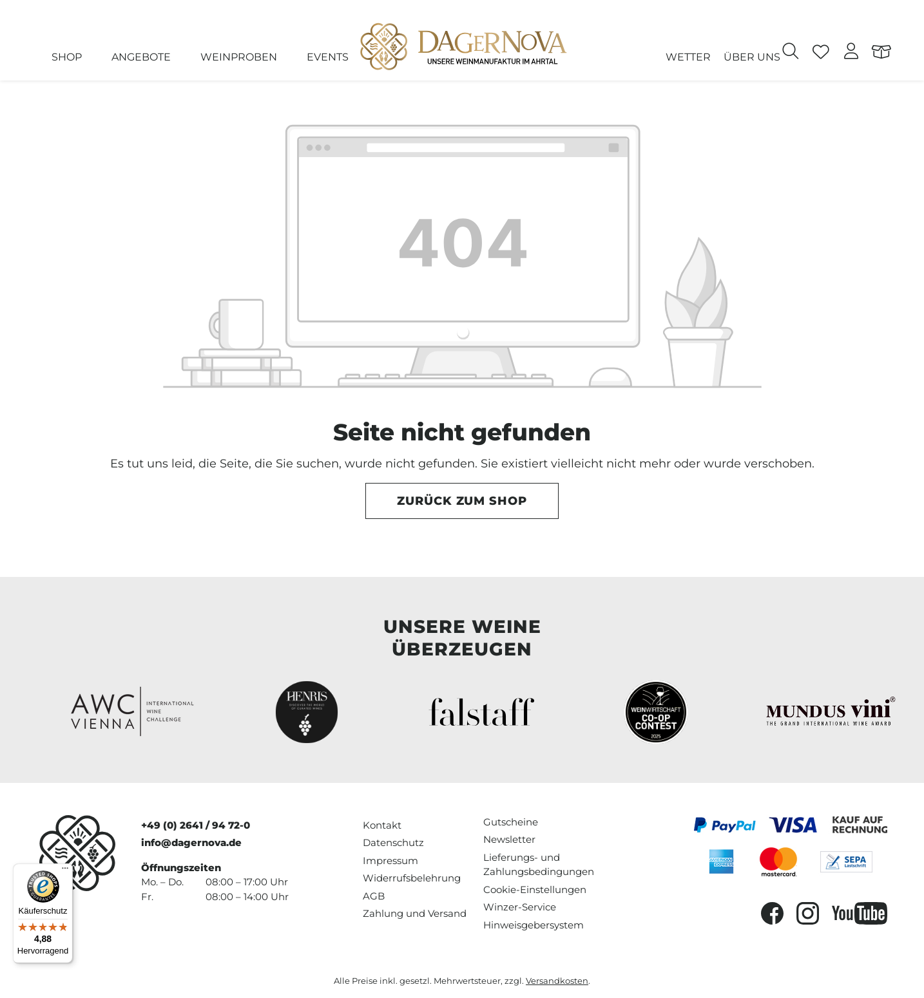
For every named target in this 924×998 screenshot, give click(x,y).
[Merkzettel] (821, 52)
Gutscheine (510, 822)
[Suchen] (791, 52)
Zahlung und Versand (415, 913)
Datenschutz (393, 842)
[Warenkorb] (882, 52)
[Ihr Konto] (851, 52)
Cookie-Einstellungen (534, 889)
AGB (374, 896)
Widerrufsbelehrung (412, 878)
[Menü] (65, 871)
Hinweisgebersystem (533, 925)
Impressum (390, 860)
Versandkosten (557, 981)
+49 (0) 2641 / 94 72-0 (195, 825)
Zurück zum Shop (462, 501)
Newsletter (509, 839)
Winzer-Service (519, 907)
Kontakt (382, 825)
